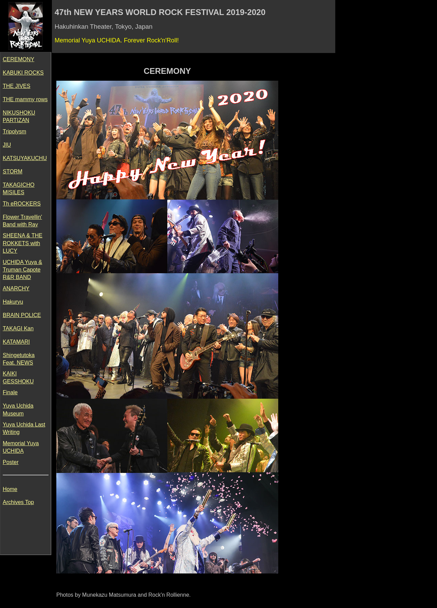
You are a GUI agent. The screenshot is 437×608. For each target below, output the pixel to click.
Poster (10, 462)
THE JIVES (16, 86)
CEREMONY (18, 59)
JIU (7, 145)
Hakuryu (13, 302)
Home (10, 489)
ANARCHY (16, 288)
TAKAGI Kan (18, 328)
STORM (12, 171)
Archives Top (18, 502)
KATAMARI (16, 342)
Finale (10, 392)
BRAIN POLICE (22, 315)
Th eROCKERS (22, 204)
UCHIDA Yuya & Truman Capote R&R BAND (22, 269)
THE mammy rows (25, 99)
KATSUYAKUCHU (25, 158)
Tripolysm (14, 131)
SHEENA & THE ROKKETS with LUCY (22, 243)
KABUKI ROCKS (23, 73)
